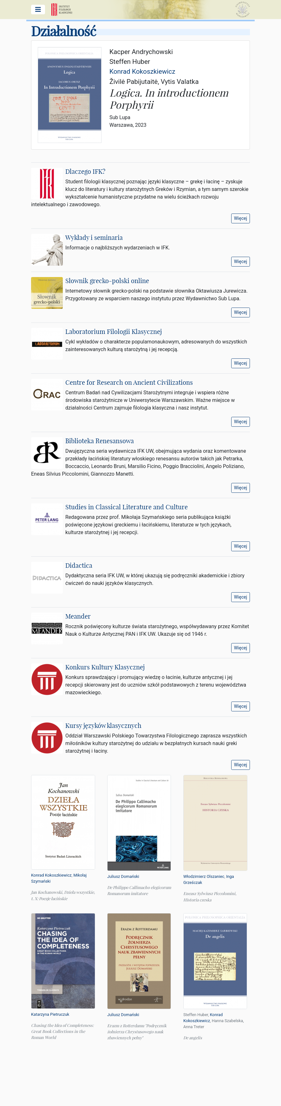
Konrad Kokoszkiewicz (51, 875)
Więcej (240, 218)
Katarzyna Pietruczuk (50, 1014)
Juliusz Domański (123, 876)
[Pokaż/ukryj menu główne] (38, 9)
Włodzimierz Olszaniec (203, 876)
